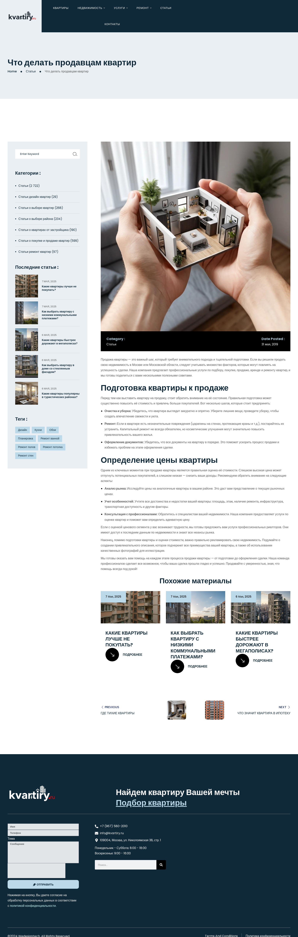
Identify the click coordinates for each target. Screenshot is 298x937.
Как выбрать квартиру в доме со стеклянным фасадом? (58, 368)
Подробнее (123, 654)
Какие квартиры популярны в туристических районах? (61, 395)
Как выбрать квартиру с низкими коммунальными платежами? (193, 645)
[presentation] (36, 870)
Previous (112, 707)
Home (12, 71)
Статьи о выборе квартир (36, 208)
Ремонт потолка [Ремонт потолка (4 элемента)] (53, 447)
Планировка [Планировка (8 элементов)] (25, 438)
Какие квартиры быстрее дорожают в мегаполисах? (257, 642)
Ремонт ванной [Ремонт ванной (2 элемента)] (50, 438)
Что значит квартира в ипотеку (263, 713)
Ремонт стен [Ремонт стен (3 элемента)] (25, 455)
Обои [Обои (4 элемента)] (52, 430)
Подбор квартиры (151, 802)
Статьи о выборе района (35, 219)
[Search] (161, 865)
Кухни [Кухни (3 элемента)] (38, 430)
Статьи (31, 71)
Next (282, 707)
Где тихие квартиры (117, 713)
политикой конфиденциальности (33, 906)
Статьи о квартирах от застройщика (43, 230)
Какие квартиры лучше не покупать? (126, 639)
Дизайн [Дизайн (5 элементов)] (22, 430)
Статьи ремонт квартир (34, 252)
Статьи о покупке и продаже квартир (44, 241)
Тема (11, 838)
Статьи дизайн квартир (34, 197)
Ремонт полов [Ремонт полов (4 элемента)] (26, 447)
